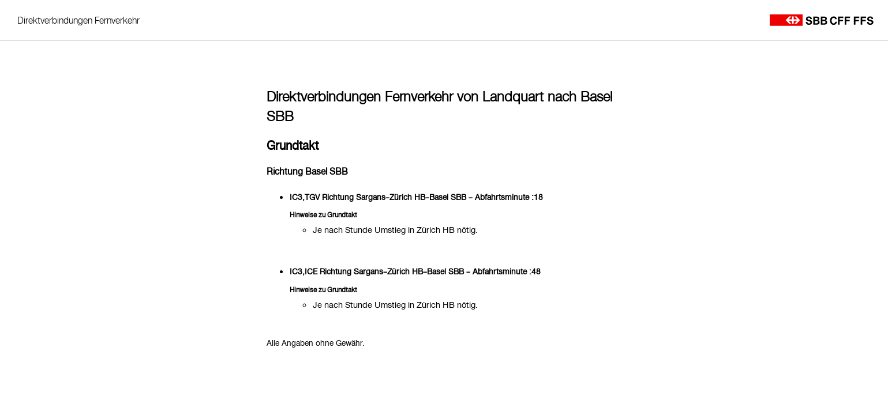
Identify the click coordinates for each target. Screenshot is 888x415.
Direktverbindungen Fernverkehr (78, 20)
